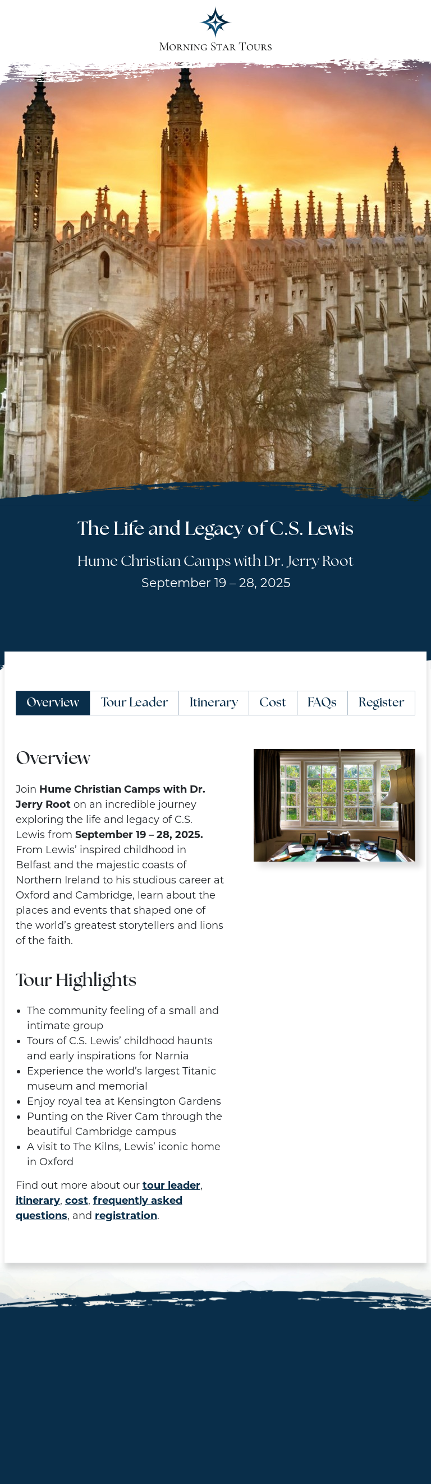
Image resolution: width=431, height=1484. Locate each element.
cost (76, 1200)
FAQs (322, 703)
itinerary (38, 1200)
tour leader (171, 1185)
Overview (52, 703)
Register (382, 703)
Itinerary (214, 703)
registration (126, 1215)
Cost (272, 703)
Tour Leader (134, 703)
